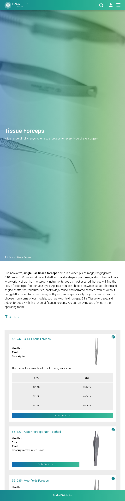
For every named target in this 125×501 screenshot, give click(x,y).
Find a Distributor (45, 464)
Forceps (11, 257)
